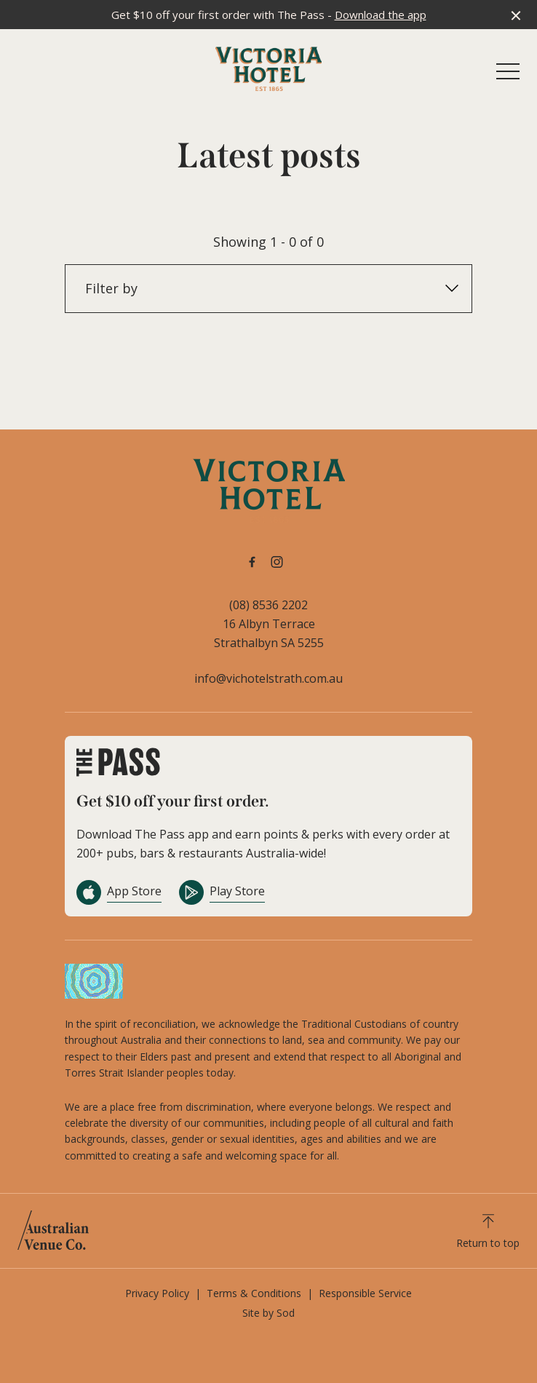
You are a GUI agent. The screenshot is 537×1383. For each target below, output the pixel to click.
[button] (508, 75)
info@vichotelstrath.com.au (268, 678)
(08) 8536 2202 (268, 605)
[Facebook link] (252, 562)
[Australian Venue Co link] (53, 1230)
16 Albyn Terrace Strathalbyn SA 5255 (269, 633)
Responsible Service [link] (365, 1293)
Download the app (380, 14)
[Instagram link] (276, 562)
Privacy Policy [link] (157, 1293)
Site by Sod (268, 1313)
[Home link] (268, 69)
